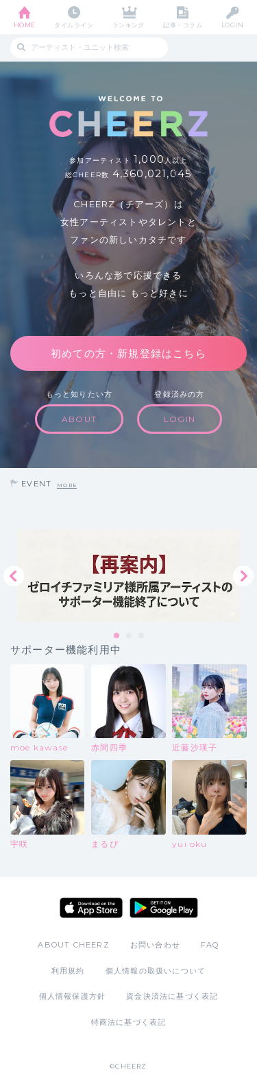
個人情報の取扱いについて (156, 971)
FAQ (210, 945)
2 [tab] (129, 636)
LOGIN (232, 25)
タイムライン (73, 25)
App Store (91, 908)
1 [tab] (117, 636)
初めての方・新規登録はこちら (128, 353)
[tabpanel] (128, 576)
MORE (67, 485)
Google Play (164, 908)
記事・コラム (182, 25)
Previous (13, 576)
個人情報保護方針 (72, 996)
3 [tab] (141, 636)
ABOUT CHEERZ (73, 945)
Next (243, 576)
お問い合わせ (155, 945)
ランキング (128, 25)
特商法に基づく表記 (129, 1022)
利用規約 (68, 971)
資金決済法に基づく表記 (172, 996)
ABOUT (79, 419)
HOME (25, 25)
